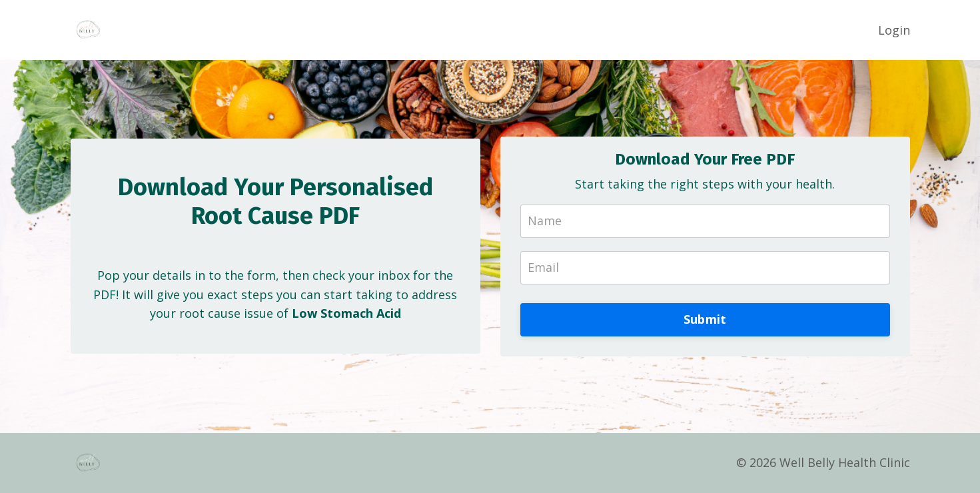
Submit (705, 319)
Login (894, 30)
